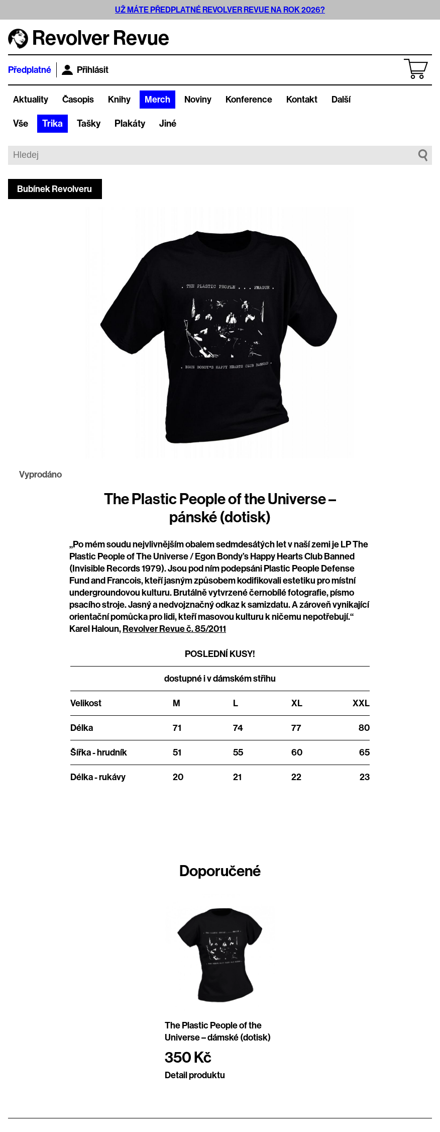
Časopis (78, 99)
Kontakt (301, 99)
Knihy (119, 99)
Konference (249, 99)
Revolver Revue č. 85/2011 (174, 628)
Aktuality (30, 99)
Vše (20, 123)
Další (341, 99)
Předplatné (29, 69)
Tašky (88, 123)
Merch (157, 99)
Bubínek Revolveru (54, 189)
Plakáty (130, 123)
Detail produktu (195, 1075)
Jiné (167, 123)
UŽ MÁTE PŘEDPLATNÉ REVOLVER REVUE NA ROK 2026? (220, 10)
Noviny (197, 99)
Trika (52, 123)
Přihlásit (85, 69)
